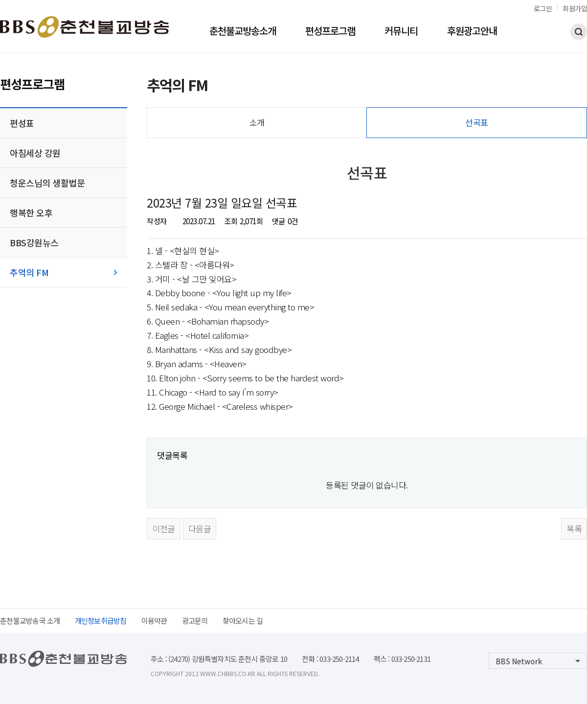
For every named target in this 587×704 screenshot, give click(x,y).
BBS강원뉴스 (34, 242)
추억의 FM (29, 272)
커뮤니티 (401, 32)
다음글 (199, 528)
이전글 (163, 528)
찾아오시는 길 (243, 620)
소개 (257, 122)
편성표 (22, 123)
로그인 (543, 8)
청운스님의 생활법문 (47, 182)
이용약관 (154, 620)
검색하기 (578, 31)
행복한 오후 (31, 212)
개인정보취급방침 (101, 620)
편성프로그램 (330, 32)
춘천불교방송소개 (242, 32)
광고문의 (195, 620)
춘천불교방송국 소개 (30, 620)
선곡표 (476, 122)
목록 (574, 528)
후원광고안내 (472, 32)
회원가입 (575, 8)
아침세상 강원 (35, 152)
